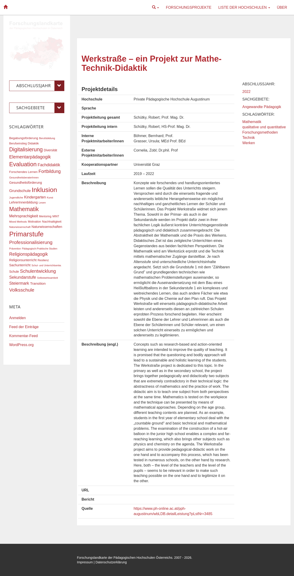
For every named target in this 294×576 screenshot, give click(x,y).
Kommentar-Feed (23, 336)
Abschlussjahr (40, 85)
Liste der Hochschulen (244, 7)
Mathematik (251, 122)
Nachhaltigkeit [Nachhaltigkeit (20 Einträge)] (52, 221)
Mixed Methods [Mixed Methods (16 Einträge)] (18, 221)
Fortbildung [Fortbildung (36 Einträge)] (50, 171)
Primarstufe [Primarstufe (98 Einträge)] (26, 234)
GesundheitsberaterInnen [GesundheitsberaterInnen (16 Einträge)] (24, 177)
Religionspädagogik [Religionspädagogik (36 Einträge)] (28, 254)
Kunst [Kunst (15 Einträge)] (50, 197)
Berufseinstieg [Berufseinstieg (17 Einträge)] (18, 143)
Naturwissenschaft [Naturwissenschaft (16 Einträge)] (20, 227)
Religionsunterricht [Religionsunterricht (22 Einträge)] (23, 260)
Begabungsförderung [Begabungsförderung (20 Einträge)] (23, 138)
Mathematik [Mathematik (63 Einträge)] (24, 209)
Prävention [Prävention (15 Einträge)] (15, 248)
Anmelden (17, 318)
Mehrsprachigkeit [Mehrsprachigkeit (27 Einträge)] (23, 216)
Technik (248, 138)
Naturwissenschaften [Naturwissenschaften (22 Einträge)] (46, 227)
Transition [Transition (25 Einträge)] (38, 283)
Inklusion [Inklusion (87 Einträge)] (44, 189)
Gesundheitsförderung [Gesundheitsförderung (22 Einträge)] (25, 182)
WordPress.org (21, 345)
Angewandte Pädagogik (261, 107)
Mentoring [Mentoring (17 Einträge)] (45, 216)
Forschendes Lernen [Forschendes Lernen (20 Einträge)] (23, 172)
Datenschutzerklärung (111, 562)
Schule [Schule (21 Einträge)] (14, 271)
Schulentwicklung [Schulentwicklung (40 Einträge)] (38, 271)
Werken (248, 143)
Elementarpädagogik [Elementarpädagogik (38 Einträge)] (30, 156)
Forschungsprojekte (188, 7)
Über (282, 7)
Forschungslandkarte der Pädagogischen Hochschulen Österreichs (124, 557)
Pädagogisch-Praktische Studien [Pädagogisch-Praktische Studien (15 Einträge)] (39, 248)
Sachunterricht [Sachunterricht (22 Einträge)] (20, 265)
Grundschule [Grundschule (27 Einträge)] (20, 191)
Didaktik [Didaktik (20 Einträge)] (33, 143)
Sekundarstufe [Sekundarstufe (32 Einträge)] (22, 277)
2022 (246, 92)
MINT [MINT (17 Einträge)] (55, 216)
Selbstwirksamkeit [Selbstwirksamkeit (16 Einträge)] (47, 277)
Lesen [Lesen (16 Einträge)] (42, 202)
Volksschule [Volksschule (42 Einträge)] (21, 289)
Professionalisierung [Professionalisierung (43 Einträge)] (30, 242)
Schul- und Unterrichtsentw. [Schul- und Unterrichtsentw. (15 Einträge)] (46, 265)
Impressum (85, 562)
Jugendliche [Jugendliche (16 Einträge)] (16, 197)
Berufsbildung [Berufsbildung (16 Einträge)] (47, 138)
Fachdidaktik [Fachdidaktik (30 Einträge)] (49, 165)
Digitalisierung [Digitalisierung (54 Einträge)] (26, 149)
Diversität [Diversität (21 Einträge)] (50, 150)
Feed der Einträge (24, 327)
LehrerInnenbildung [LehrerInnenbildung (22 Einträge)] (23, 202)
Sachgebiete (40, 108)
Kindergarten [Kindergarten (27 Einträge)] (35, 197)
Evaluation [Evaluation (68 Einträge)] (23, 164)
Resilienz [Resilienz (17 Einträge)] (43, 260)
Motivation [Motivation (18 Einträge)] (34, 221)
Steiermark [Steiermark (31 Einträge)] (19, 283)
